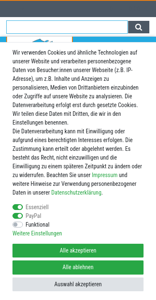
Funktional (38, 224)
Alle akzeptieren (77, 250)
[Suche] (139, 27)
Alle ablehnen (78, 267)
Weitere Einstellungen (37, 233)
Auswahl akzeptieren (78, 284)
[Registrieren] (24, 9)
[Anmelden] (9, 9)
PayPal (34, 215)
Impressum (105, 175)
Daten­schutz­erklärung (76, 192)
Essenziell (37, 207)
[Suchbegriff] (67, 27)
